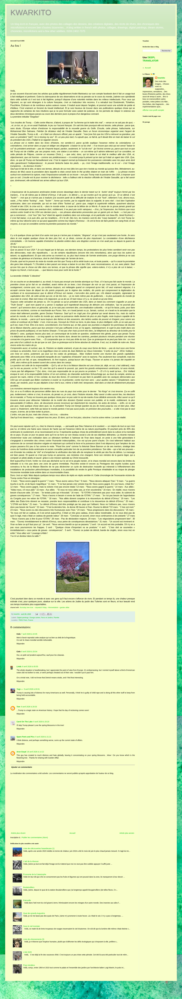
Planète (56, 617)
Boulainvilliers (28, 887)
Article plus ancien (126, 833)
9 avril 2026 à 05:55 (30, 666)
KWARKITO (30, 12)
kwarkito (161, 78)
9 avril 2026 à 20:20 (41, 722)
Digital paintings (23, 617)
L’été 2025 (27, 952)
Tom (18, 707)
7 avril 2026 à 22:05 (29, 634)
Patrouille (27, 900)
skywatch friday (41, 607)
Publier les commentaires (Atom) (35, 837)
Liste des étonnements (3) (33, 939)
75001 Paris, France (25, 620)
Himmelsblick (53, 607)
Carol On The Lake (25, 722)
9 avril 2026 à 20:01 (32, 689)
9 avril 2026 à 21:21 (43, 737)
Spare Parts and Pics (26, 737)
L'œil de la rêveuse (31, 861)
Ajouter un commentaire (21, 767)
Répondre (21, 644)
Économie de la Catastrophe (34, 874)
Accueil (72, 833)
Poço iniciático (29, 965)
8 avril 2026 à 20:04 (29, 652)
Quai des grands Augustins (34, 913)
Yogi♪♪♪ (20, 689)
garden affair (64, 607)
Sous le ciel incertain (31, 926)
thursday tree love (26, 607)
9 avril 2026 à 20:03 (29, 707)
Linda (19, 666)
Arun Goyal (21, 752)
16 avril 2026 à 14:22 (35, 752)
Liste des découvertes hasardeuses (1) (38, 848)
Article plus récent (18, 833)
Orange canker (34, 617)
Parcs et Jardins (47, 617)
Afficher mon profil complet (153, 110)
